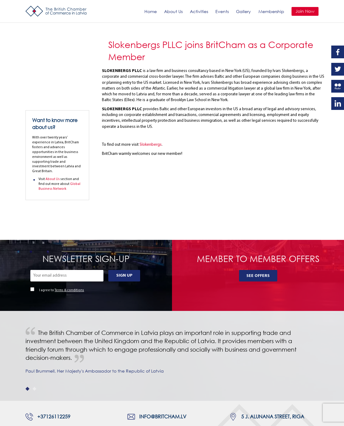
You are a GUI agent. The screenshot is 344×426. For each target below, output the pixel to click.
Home (150, 11)
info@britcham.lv (162, 365)
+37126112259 (53, 365)
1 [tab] (27, 337)
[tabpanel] (172, 304)
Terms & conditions (69, 238)
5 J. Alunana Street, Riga (272, 365)
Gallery (243, 11)
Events (222, 11)
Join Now (305, 11)
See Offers (258, 224)
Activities (199, 11)
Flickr (337, 86)
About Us (173, 11)
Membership (271, 11)
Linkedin (337, 103)
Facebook (337, 52)
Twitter (337, 69)
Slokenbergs (151, 145)
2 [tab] (34, 337)
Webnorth (60, 419)
